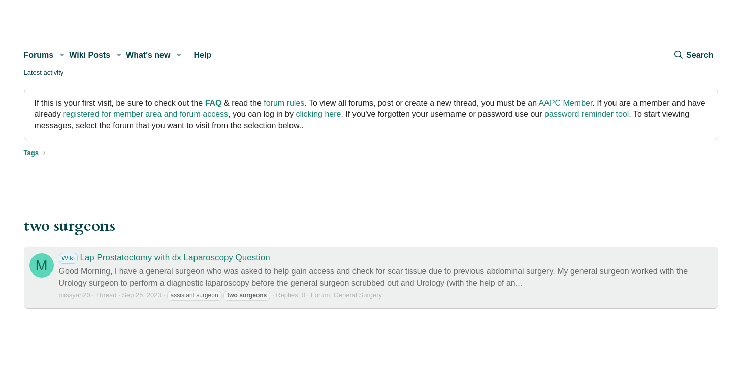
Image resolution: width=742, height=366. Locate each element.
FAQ (213, 103)
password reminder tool (586, 114)
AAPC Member (566, 103)
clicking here (318, 114)
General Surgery (358, 295)
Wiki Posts (89, 55)
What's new (148, 55)
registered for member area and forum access (145, 114)
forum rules (284, 103)
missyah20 (74, 295)
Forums (39, 55)
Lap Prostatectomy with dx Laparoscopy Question (164, 257)
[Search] (693, 55)
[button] (61, 55)
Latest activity (44, 72)
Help (203, 55)
